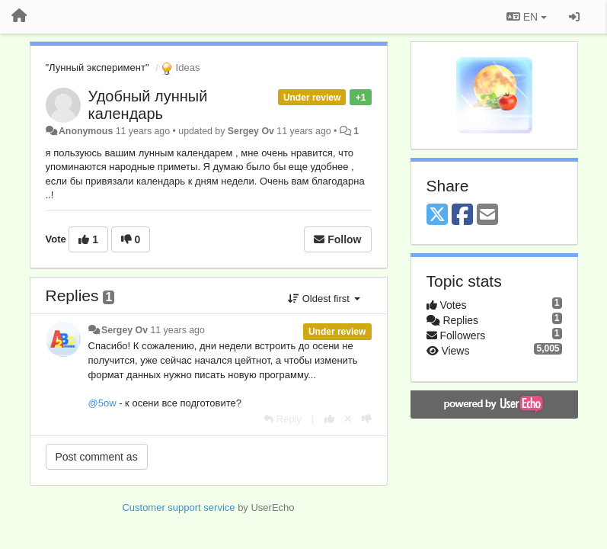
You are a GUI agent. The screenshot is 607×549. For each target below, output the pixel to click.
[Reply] (283, 419)
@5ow (102, 403)
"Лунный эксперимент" (97, 67)
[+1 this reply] (329, 419)
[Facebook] (462, 215)
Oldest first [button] (323, 298)
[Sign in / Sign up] (574, 17)
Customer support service (178, 507)
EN (526, 17)
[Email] (487, 215)
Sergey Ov (251, 131)
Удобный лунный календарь (148, 105)
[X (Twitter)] (437, 215)
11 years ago (177, 330)
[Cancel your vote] (348, 419)
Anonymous (86, 131)
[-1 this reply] (367, 419)
